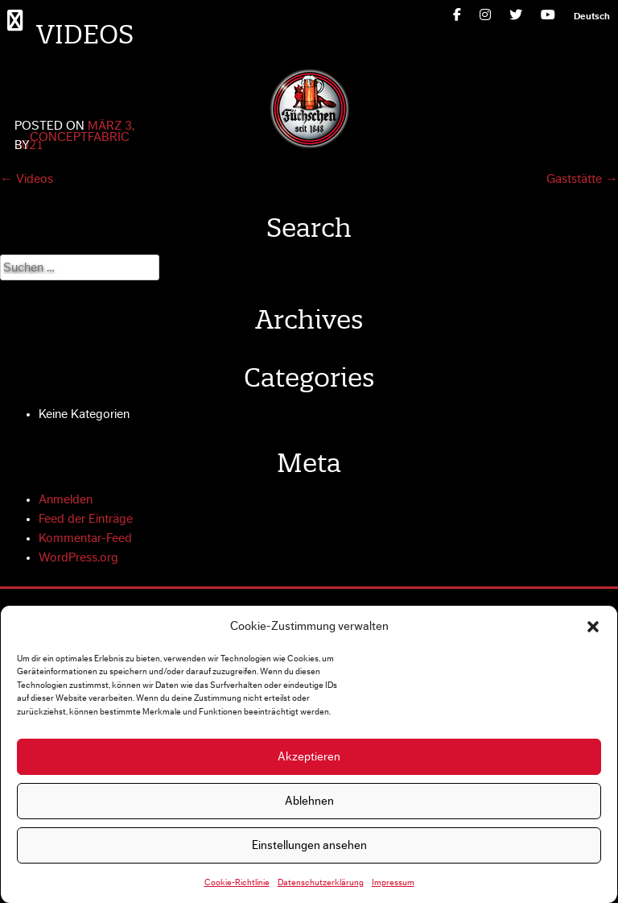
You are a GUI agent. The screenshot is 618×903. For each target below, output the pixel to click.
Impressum (393, 882)
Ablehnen (309, 801)
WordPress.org (78, 557)
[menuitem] (592, 16)
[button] (593, 627)
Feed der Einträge (86, 518)
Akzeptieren (309, 757)
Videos (26, 178)
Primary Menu (18, 19)
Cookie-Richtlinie (237, 882)
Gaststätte (582, 178)
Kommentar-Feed (85, 538)
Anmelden (66, 499)
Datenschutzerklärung (321, 882)
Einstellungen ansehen (309, 845)
